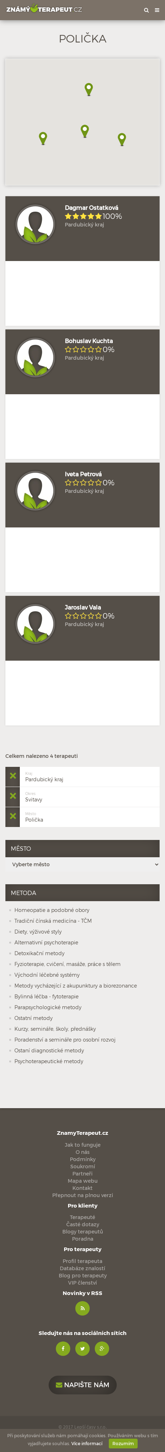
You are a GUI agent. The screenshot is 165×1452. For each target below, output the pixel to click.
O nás (83, 1152)
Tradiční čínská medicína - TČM (53, 921)
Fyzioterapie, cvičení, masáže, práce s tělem (67, 964)
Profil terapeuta (82, 1261)
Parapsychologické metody (47, 1007)
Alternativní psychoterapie (46, 942)
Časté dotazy (82, 1224)
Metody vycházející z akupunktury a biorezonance (75, 986)
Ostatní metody (33, 1018)
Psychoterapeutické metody (48, 1061)
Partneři (82, 1173)
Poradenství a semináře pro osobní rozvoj (65, 1040)
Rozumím (123, 1443)
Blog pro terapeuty (83, 1275)
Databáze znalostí (82, 1268)
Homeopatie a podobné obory (51, 910)
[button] (43, 139)
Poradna (82, 1239)
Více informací (86, 1443)
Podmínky (82, 1159)
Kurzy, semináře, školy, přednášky (55, 1029)
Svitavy (33, 796)
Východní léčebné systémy (47, 975)
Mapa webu (83, 1181)
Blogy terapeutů (82, 1231)
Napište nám (83, 1384)
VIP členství (82, 1283)
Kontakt (82, 1188)
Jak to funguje (83, 1145)
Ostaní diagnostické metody (49, 1050)
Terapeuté (82, 1217)
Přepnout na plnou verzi (82, 1195)
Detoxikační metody (39, 953)
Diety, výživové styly (38, 932)
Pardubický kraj (44, 776)
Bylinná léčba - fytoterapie (46, 996)
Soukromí (82, 1166)
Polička (34, 816)
